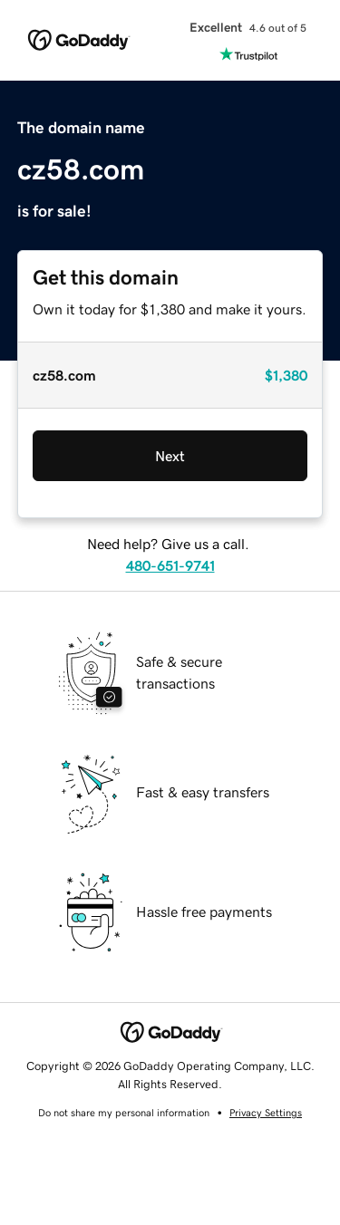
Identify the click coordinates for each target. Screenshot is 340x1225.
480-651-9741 (170, 565)
